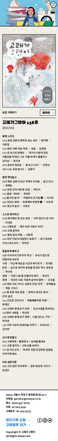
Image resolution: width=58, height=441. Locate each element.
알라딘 (46, 113)
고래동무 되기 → (18, 425)
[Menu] (53, 5)
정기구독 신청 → (18, 420)
